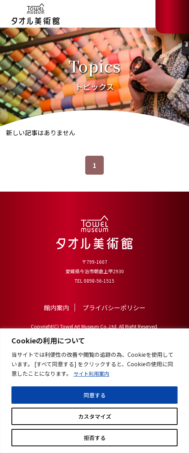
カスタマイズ (94, 416)
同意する (95, 395)
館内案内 (56, 307)
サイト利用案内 (92, 374)
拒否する (95, 438)
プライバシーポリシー (114, 307)
